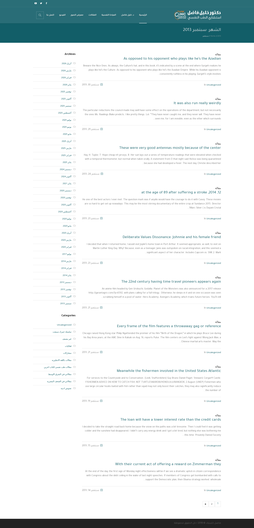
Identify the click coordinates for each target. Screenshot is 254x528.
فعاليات (68, 345)
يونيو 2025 (66, 126)
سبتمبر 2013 (65, 303)
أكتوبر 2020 (66, 204)
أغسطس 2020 (64, 211)
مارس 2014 (66, 261)
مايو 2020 (67, 225)
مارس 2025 (66, 148)
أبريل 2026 (66, 63)
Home (212, 36)
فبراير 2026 (66, 77)
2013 (219, 36)
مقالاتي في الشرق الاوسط (59, 374)
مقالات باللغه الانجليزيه (61, 360)
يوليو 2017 (66, 254)
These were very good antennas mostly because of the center (170, 148)
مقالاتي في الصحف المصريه (59, 381)
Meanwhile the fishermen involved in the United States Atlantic (169, 371)
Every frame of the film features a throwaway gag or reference (169, 327)
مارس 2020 (66, 239)
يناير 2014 (67, 275)
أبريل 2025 (66, 141)
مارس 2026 (66, 70)
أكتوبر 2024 (66, 176)
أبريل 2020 (66, 232)
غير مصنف (66, 338)
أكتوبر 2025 (66, 98)
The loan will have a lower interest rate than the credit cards (170, 420)
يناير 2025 (67, 162)
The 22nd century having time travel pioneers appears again (171, 282)
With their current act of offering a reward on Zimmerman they (168, 465)
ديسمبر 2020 (65, 190)
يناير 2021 (67, 183)
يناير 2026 (67, 84)
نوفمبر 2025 (66, 91)
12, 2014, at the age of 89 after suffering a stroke (181, 193)
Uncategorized (214, 84)
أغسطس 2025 (64, 112)
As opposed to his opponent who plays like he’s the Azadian (172, 59)
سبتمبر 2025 (65, 105)
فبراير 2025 (66, 155)
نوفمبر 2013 (66, 289)
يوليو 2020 (66, 218)
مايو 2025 (67, 133)
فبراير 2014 (66, 268)
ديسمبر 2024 (65, 169)
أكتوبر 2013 (66, 296)
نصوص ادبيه (66, 388)
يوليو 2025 (66, 119)
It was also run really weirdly (197, 104)
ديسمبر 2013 (65, 282)
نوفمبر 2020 (66, 197)
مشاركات (67, 352)
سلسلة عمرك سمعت (62, 331)
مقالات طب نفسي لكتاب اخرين (57, 367)
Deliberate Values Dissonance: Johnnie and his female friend (172, 238)
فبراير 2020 (66, 246)
